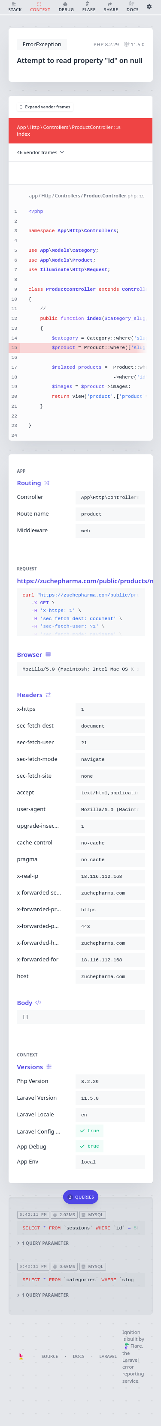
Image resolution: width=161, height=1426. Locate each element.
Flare (133, 1345)
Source (50, 1356)
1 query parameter (43, 1243)
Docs (78, 1356)
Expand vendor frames (45, 107)
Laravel (108, 1356)
